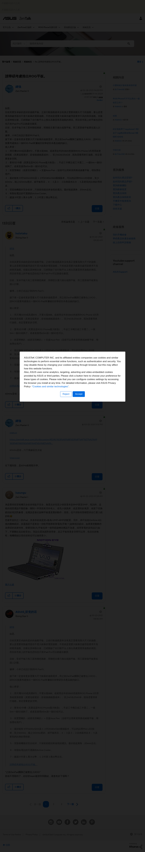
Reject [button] (65, 443)
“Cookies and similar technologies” (81, 436)
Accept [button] (79, 443)
